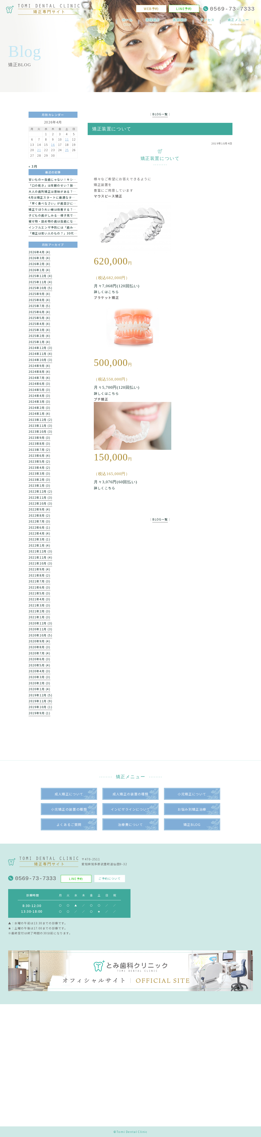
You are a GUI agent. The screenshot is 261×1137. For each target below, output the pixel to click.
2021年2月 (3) (39, 611)
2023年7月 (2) (39, 450)
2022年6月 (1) (39, 527)
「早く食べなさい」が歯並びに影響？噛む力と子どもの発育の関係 (76, 203)
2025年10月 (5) (40, 288)
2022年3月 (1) (39, 539)
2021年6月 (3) (39, 587)
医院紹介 (153, 22)
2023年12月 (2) (40, 420)
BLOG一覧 (160, 114)
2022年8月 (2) (39, 515)
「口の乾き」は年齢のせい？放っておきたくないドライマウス (73, 185)
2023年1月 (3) (39, 485)
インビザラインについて (130, 809)
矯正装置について (112, 128)
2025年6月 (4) (39, 312)
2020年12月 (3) (40, 623)
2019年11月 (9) (40, 701)
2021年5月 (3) (39, 593)
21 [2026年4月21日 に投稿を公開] (39, 150)
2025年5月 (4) (39, 318)
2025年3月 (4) (39, 330)
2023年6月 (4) (39, 455)
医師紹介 (180, 22)
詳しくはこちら (106, 291)
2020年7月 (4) (39, 653)
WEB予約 (151, 9)
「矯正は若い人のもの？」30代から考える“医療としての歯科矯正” (77, 233)
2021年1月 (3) (39, 617)
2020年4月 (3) (39, 671)
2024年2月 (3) (39, 408)
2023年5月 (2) (39, 461)
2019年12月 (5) (40, 695)
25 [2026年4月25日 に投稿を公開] (67, 150)
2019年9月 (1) (39, 713)
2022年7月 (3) (39, 521)
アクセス (207, 22)
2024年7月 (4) (39, 378)
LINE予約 (184, 9)
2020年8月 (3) (39, 647)
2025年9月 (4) (39, 294)
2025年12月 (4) (40, 276)
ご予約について (109, 878)
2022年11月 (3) (40, 497)
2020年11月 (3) (40, 629)
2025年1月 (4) (39, 342)
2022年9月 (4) (39, 509)
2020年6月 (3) (39, 659)
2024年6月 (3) (39, 384)
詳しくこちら (104, 487)
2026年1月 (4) (39, 270)
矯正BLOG (192, 824)
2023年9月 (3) (39, 438)
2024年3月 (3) (39, 402)
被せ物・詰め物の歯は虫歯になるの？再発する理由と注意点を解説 (76, 221)
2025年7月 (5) (39, 306)
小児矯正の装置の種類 (69, 809)
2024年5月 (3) (39, 390)
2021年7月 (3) (39, 581)
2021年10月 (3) (40, 563)
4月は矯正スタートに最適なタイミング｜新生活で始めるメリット (76, 197)
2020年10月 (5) (40, 635)
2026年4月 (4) (39, 252)
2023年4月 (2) (39, 468)
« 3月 (33, 166)
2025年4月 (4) (39, 324)
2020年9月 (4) (39, 641)
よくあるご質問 (69, 824)
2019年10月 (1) (40, 707)
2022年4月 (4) (39, 533)
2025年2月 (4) (39, 336)
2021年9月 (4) (39, 569)
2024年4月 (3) (39, 396)
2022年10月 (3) (40, 503)
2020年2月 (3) (39, 683)
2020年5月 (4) (39, 665)
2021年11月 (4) (40, 557)
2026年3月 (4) (39, 258)
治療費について (130, 824)
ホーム (127, 22)
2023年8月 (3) (39, 443)
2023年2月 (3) (39, 480)
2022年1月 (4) (39, 545)
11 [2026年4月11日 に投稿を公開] (67, 139)
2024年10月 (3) (40, 360)
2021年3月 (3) (39, 605)
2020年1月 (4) (39, 689)
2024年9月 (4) (39, 366)
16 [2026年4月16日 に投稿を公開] (53, 145)
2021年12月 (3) (40, 551)
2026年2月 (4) (39, 264)
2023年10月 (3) (40, 431)
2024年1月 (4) (39, 414)
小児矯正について (192, 793)
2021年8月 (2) (39, 575)
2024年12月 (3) (40, 348)
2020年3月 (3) (39, 677)
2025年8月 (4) (39, 300)
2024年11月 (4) (40, 354)
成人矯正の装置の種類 (130, 793)
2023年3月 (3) (39, 473)
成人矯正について (69, 793)
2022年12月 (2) (40, 491)
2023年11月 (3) (40, 426)
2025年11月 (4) (40, 282)
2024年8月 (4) (39, 372)
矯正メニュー (238, 22)
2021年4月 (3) (39, 599)
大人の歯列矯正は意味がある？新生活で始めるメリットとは (71, 191)
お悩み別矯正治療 (192, 809)
